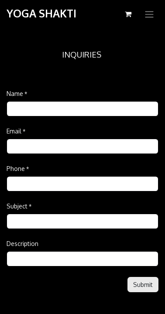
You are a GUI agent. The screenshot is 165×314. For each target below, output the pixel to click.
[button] (142, 284)
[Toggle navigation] (149, 14)
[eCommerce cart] (128, 14)
